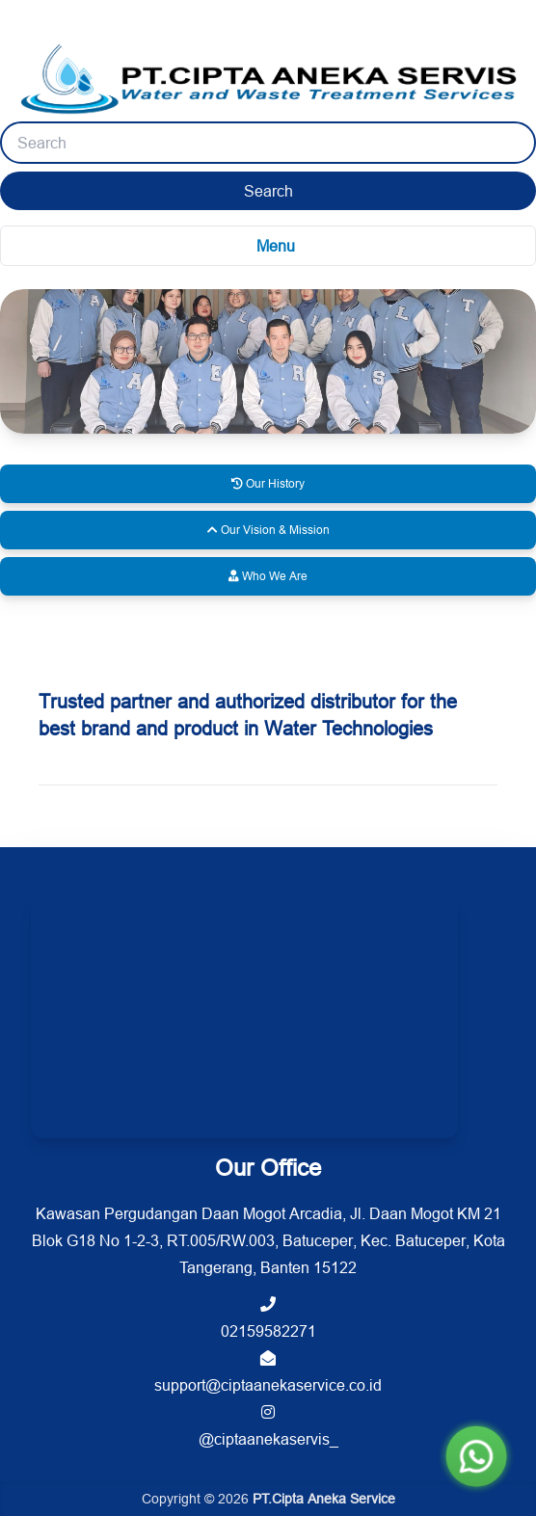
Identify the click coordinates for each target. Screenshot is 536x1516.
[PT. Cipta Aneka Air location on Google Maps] (244, 1017)
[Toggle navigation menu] (268, 245)
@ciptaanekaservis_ (268, 1426)
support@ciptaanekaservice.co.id (268, 1372)
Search (268, 190)
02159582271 (268, 1318)
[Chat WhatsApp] (476, 1456)
